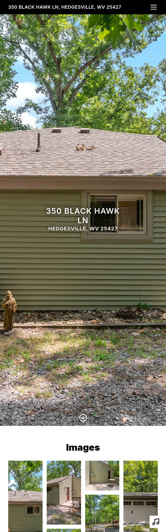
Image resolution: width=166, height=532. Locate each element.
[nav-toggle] (154, 7)
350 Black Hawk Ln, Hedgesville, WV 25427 (64, 7)
